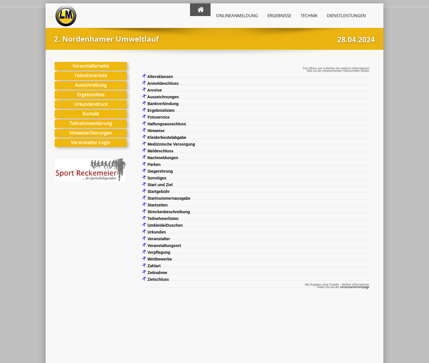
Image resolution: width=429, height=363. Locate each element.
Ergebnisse (279, 15)
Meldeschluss (157, 150)
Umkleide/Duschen (162, 225)
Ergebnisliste (90, 95)
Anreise (152, 89)
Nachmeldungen (160, 157)
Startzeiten (154, 204)
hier (139, 337)
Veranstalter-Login (90, 142)
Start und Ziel (157, 184)
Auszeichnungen (160, 96)
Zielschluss (155, 279)
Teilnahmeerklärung (91, 123)
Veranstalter (156, 238)
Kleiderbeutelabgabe (164, 137)
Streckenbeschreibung (166, 211)
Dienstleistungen (346, 15)
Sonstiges (154, 177)
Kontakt (90, 114)
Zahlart (151, 265)
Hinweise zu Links (315, 326)
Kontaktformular (239, 332)
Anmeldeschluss (160, 83)
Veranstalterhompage (354, 287)
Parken (151, 164)
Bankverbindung (160, 103)
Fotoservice (155, 116)
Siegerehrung (157, 170)
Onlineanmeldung (237, 15)
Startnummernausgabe (166, 198)
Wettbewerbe (157, 258)
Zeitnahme (154, 272)
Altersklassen (157, 76)
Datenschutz (311, 321)
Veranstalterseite (90, 66)
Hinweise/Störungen (90, 133)
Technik (309, 15)
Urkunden (154, 231)
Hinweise (153, 130)
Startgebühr (156, 191)
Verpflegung (156, 252)
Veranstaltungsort (161, 245)
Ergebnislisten (158, 110)
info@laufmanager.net (252, 326)
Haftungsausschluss (164, 123)
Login (342, 326)
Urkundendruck (91, 104)
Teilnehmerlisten (160, 218)
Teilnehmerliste (90, 75)
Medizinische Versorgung (168, 143)
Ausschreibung (91, 85)
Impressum (337, 321)
